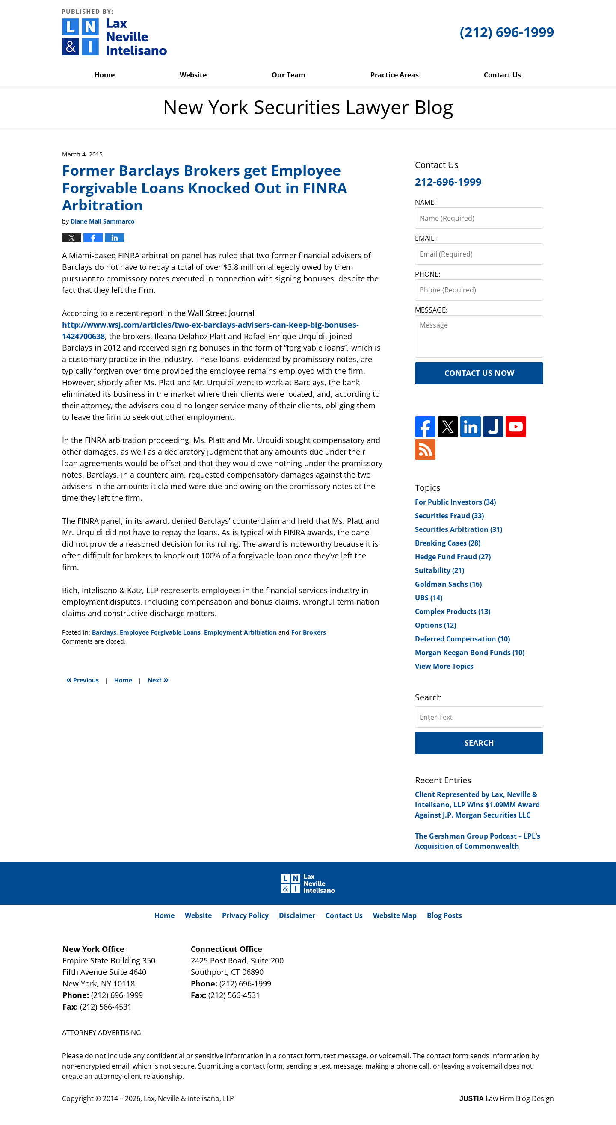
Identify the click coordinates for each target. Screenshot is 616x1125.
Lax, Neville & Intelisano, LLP (189, 1098)
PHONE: (427, 274)
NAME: (425, 202)
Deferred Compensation (462, 639)
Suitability (439, 570)
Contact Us (502, 75)
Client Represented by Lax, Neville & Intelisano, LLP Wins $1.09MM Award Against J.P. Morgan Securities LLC (477, 805)
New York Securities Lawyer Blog (114, 32)
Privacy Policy (245, 915)
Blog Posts (444, 915)
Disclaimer (297, 915)
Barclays (104, 632)
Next (158, 679)
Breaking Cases (447, 543)
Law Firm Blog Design (506, 1098)
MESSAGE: (431, 310)
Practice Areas (394, 75)
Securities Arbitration (458, 529)
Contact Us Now (479, 373)
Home (105, 75)
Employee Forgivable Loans (160, 632)
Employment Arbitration (240, 632)
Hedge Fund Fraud (453, 556)
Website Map (395, 915)
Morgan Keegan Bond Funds (469, 652)
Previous (82, 679)
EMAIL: (425, 238)
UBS (428, 597)
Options (435, 625)
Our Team (288, 75)
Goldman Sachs (448, 584)
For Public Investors (455, 502)
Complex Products (452, 611)
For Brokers (308, 632)
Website (193, 75)
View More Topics (444, 666)
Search (479, 743)
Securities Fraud (449, 515)
